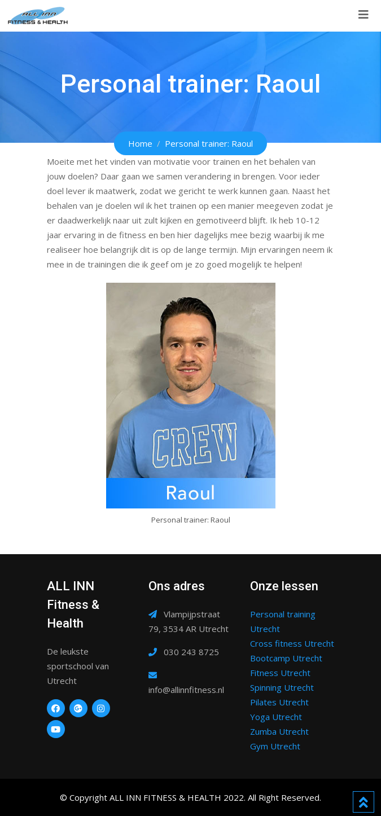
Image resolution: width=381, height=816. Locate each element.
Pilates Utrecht (279, 702)
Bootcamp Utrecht (286, 658)
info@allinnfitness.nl (186, 689)
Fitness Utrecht (280, 672)
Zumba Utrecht (279, 731)
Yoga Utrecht (276, 716)
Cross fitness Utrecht (292, 643)
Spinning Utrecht (282, 687)
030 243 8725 (191, 651)
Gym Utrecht (275, 746)
